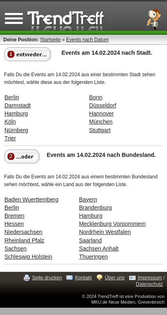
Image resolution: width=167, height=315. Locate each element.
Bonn (95, 97)
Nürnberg (16, 130)
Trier (10, 138)
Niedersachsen (23, 232)
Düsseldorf (102, 105)
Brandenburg (95, 207)
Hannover (101, 113)
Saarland (90, 240)
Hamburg (16, 113)
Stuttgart (100, 130)
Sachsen (15, 248)
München (101, 121)
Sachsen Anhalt (98, 248)
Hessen (14, 224)
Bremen (14, 215)
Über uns (115, 278)
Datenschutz (149, 284)
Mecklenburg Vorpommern (112, 224)
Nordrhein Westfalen (104, 232)
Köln (10, 121)
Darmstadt (17, 105)
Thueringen (93, 256)
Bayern (88, 199)
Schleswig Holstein (28, 256)
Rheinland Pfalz (24, 240)
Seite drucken (47, 278)
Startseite (50, 40)
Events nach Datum (87, 40)
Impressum (150, 278)
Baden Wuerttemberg (31, 199)
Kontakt (83, 278)
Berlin (11, 97)
